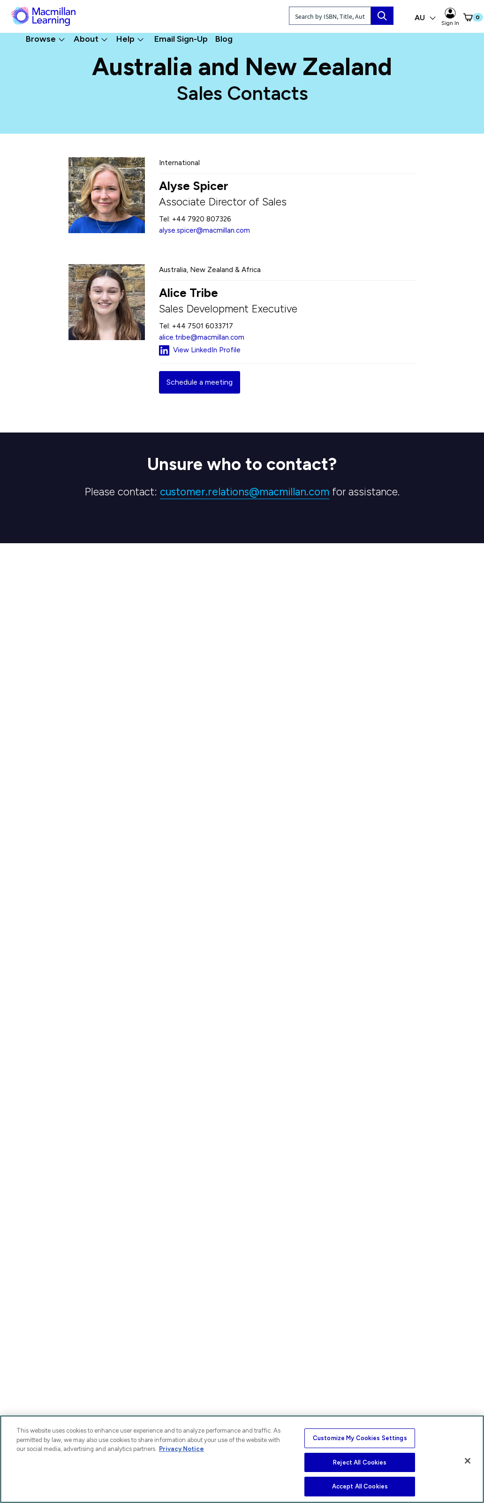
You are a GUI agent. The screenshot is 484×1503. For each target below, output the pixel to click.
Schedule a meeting (199, 382)
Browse (45, 39)
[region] (242, 1459)
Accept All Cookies (360, 1486)
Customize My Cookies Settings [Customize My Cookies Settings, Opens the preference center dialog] (360, 1438)
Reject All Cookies (359, 1462)
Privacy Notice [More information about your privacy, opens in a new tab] (181, 1448)
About (91, 39)
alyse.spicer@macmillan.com (204, 230)
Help (130, 39)
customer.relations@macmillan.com (244, 492)
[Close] (467, 1460)
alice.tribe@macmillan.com (201, 337)
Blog (224, 39)
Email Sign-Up (181, 39)
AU (425, 17)
